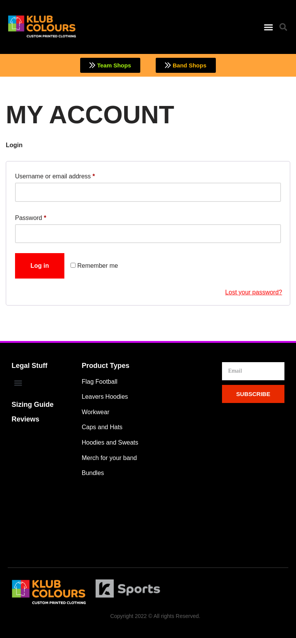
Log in (39, 265)
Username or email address (55, 175)
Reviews (25, 419)
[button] (268, 27)
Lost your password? (253, 292)
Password (30, 216)
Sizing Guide (33, 404)
